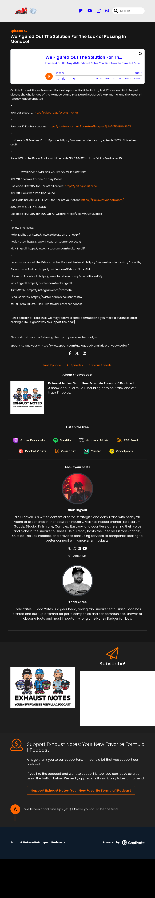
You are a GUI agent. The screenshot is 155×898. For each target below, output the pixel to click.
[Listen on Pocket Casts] (62, 454)
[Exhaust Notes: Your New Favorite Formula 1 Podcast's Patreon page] (81, 11)
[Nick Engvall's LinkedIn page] (79, 564)
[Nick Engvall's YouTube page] (84, 564)
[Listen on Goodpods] (75, 467)
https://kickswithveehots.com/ (102, 201)
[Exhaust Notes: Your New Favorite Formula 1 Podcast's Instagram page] (105, 11)
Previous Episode (100, 366)
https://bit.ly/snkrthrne (81, 187)
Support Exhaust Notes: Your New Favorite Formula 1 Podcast (81, 806)
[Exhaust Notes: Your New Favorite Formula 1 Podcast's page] (97, 11)
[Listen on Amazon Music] (109, 442)
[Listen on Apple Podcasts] (42, 442)
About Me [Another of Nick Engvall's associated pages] (77, 572)
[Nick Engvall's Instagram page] (75, 564)
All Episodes (75, 366)
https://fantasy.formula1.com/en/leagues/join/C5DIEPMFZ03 (89, 127)
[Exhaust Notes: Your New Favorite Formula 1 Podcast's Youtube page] (87, 11)
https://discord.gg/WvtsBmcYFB (56, 113)
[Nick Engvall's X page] (71, 564)
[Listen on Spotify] (76, 442)
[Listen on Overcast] (96, 454)
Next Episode (52, 366)
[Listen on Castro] (124, 454)
